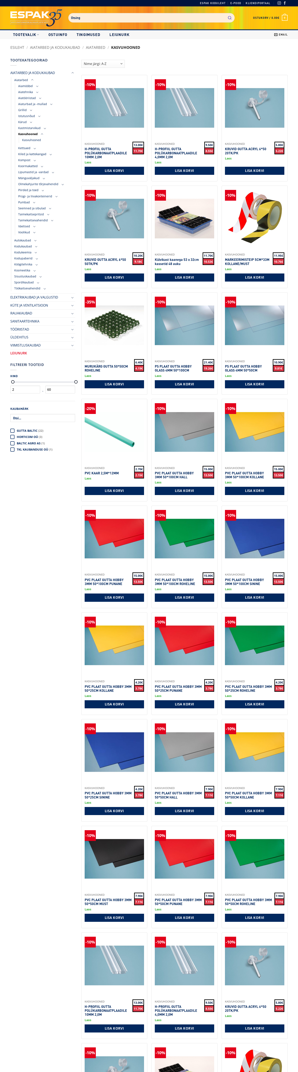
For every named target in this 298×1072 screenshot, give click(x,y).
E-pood (235, 3)
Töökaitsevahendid (27, 288)
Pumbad (24, 202)
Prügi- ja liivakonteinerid (35, 196)
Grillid (22, 110)
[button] (270, 18)
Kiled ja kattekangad (32, 154)
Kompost (24, 160)
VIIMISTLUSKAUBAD (25, 345)
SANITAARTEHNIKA (24, 321)
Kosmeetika (22, 270)
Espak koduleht (213, 3)
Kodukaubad (23, 246)
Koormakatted (28, 166)
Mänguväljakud (29, 178)
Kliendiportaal (258, 3)
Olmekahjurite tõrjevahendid (38, 184)
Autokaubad (22, 240)
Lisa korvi (114, 170)
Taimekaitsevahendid (33, 220)
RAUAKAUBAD (21, 313)
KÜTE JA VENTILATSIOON (29, 305)
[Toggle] (72, 73)
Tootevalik (26, 34)
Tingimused (88, 34)
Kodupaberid (23, 258)
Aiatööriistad (27, 98)
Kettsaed (24, 148)
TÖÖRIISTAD (19, 329)
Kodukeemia (22, 252)
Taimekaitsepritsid (31, 214)
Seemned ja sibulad (32, 208)
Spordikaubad (24, 282)
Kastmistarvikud (29, 128)
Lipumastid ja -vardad (33, 172)
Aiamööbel (25, 86)
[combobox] (151, 18)
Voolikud (24, 232)
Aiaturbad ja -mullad (32, 104)
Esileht (17, 47)
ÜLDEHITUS (19, 337)
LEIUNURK (119, 34)
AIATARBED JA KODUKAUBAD (55, 47)
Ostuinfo (57, 34)
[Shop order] (103, 64)
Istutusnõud (26, 116)
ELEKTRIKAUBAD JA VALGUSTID (34, 297)
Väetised (24, 226)
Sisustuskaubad (25, 276)
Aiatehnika (25, 92)
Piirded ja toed (28, 190)
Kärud (22, 122)
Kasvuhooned (28, 134)
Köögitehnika (23, 264)
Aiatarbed (95, 47)
